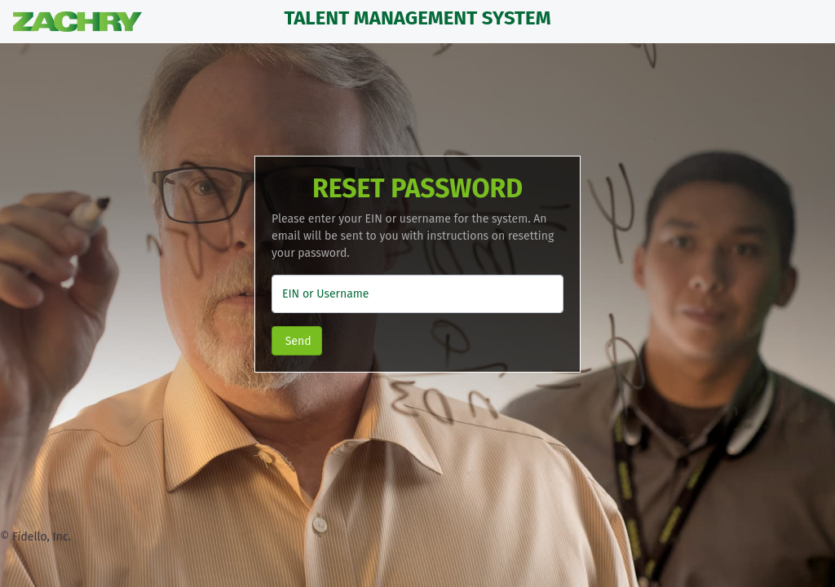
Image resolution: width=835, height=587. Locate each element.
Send (296, 341)
